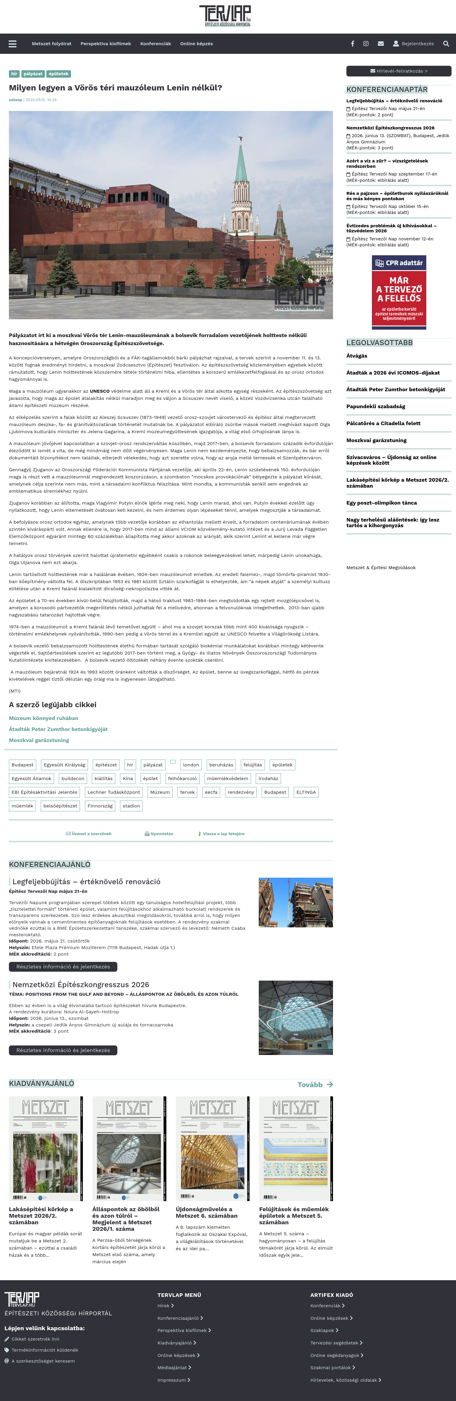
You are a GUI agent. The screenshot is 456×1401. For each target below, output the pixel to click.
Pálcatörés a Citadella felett (383, 423)
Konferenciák (155, 43)
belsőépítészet (60, 806)
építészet (106, 765)
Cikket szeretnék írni (31, 1339)
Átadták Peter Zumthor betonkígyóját (58, 729)
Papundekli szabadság (375, 406)
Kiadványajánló (176, 1343)
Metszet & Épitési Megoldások (381, 567)
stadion (131, 806)
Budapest (23, 765)
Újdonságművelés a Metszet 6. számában (207, 1212)
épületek (282, 765)
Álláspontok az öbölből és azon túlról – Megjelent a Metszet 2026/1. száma (126, 1219)
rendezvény (241, 792)
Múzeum (160, 792)
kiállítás (103, 778)
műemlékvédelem (227, 778)
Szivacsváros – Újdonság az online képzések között (391, 460)
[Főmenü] (12, 44)
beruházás (221, 765)
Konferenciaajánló (180, 1318)
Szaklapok (324, 1330)
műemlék (22, 806)
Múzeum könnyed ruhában (43, 718)
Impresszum (173, 1380)
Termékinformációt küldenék (41, 1350)
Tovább (311, 1085)
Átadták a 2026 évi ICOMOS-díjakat (393, 373)
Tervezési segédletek (336, 1343)
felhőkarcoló (182, 778)
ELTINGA (306, 792)
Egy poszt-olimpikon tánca (381, 503)
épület (150, 778)
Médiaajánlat (174, 1367)
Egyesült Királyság (64, 765)
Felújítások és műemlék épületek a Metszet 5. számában (294, 1216)
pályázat (153, 765)
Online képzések (178, 1355)
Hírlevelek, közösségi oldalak (345, 1380)
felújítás (253, 765)
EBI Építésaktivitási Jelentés (44, 792)
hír (130, 765)
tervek (187, 792)
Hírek (165, 1305)
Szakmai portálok (332, 1367)
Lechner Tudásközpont (114, 792)
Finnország (100, 806)
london (191, 765)
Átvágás (356, 356)
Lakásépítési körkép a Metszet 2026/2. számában (41, 1216)
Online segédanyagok (337, 1355)
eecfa (211, 792)
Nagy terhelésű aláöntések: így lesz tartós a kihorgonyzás (392, 522)
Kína (128, 778)
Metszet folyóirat (52, 43)
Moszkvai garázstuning (39, 740)
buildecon (72, 778)
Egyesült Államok (31, 778)
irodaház (268, 778)
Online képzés (196, 43)
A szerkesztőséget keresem (39, 1361)
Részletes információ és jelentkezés (63, 966)
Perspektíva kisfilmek (106, 43)
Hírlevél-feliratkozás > (399, 71)
